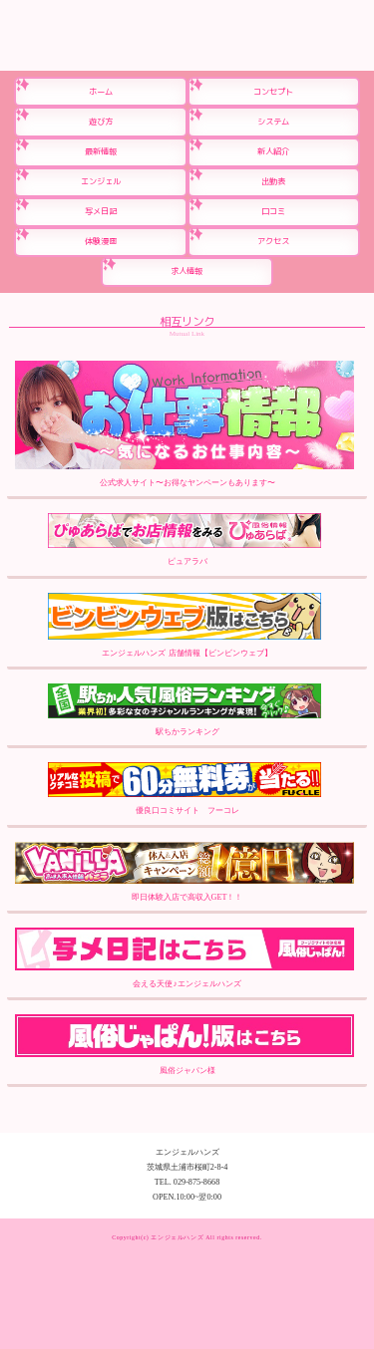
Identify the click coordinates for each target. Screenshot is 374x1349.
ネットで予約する (324, 1234)
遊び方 (101, 122)
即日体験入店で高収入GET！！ (184, 872)
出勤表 (273, 181)
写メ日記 (101, 211)
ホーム (101, 92)
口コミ (273, 211)
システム (273, 122)
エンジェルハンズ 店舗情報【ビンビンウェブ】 (184, 625)
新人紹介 (273, 151)
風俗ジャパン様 (184, 1044)
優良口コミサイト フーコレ (184, 788)
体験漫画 (101, 241)
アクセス (273, 241)
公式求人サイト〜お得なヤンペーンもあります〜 (184, 424)
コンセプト (273, 92)
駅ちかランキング (184, 709)
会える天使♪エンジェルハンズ (184, 958)
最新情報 (101, 151)
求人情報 (186, 271)
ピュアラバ (184, 539)
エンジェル (101, 181)
